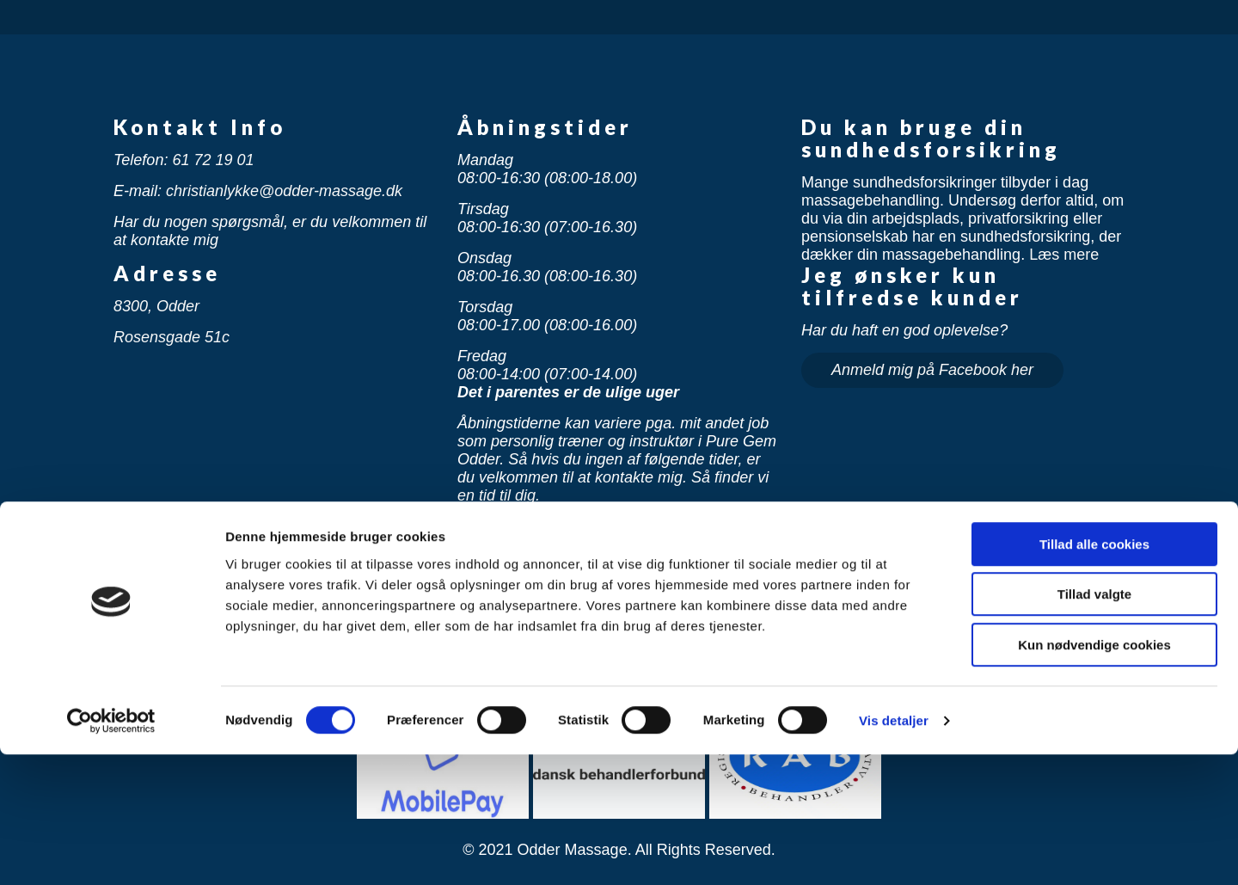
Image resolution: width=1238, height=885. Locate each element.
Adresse (167, 273)
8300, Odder (156, 306)
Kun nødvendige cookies (1094, 775)
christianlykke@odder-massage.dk (284, 191)
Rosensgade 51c (171, 337)
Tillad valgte (1094, 725)
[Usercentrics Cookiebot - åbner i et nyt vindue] (111, 851)
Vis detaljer (894, 851)
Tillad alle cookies (1094, 674)
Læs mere (1064, 254)
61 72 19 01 (213, 160)
